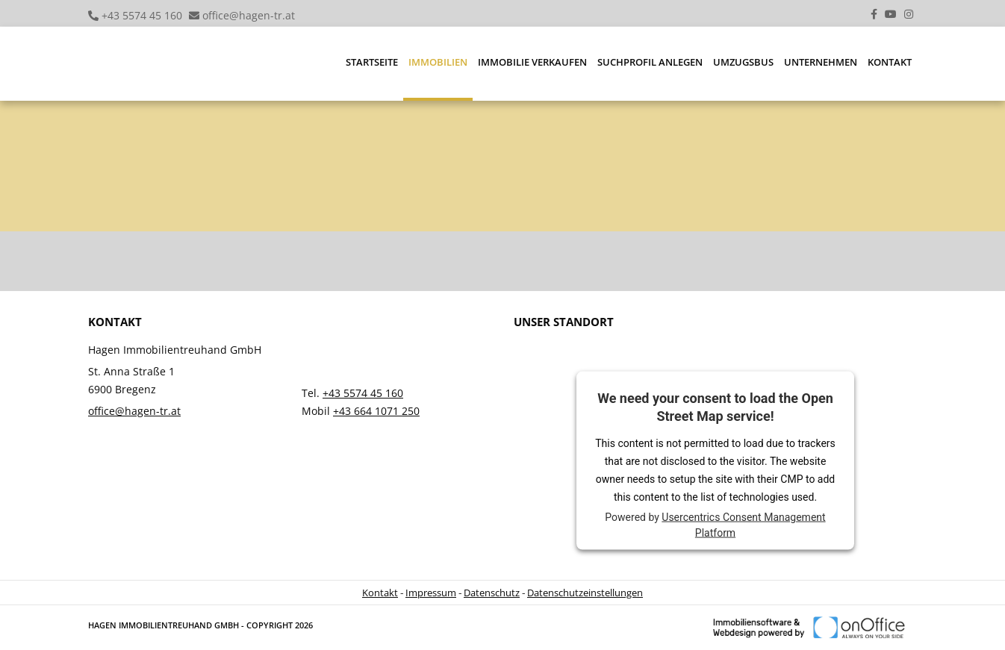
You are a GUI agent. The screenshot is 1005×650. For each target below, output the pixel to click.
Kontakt (890, 62)
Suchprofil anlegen (650, 62)
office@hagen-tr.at (248, 15)
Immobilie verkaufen (532, 62)
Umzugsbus (743, 62)
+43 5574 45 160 (142, 15)
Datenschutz (492, 592)
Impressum (430, 592)
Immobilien (437, 62)
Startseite (372, 62)
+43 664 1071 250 (376, 411)
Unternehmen (820, 62)
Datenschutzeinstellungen (585, 592)
